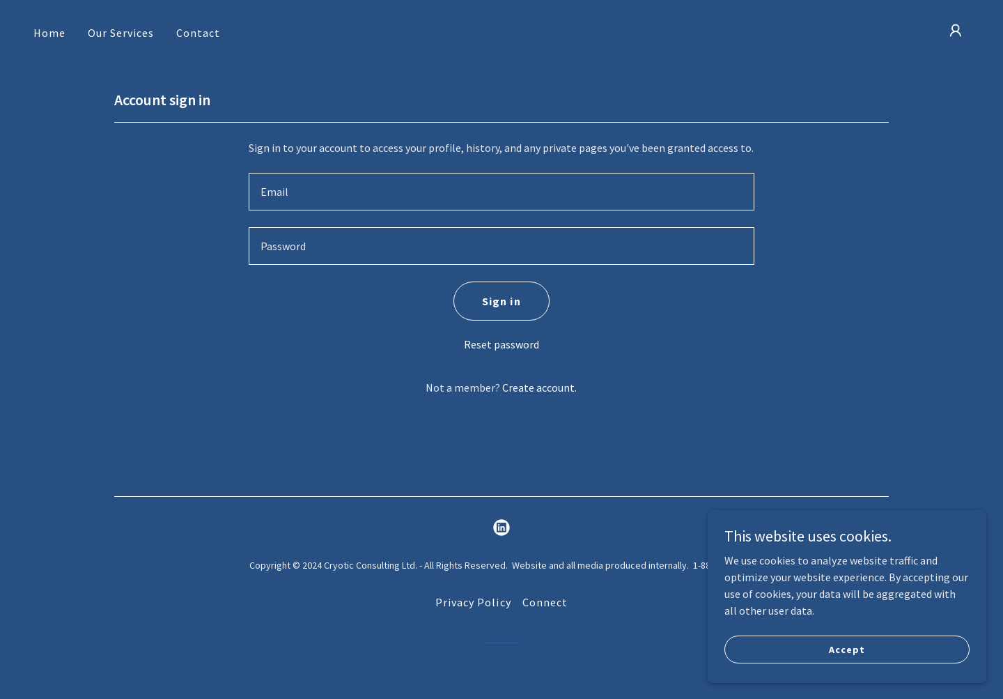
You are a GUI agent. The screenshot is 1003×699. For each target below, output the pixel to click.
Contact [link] (198, 33)
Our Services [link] (121, 33)
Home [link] (49, 33)
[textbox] (501, 191)
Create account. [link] (539, 387)
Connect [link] (545, 602)
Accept (846, 649)
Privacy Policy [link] (473, 602)
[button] (956, 31)
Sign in (501, 301)
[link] (501, 527)
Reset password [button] (501, 344)
